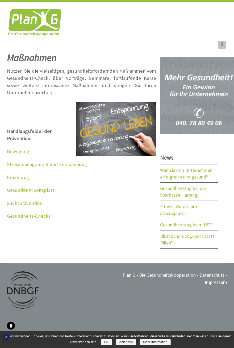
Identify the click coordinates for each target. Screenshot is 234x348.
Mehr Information (155, 342)
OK (106, 342)
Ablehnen (126, 342)
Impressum (216, 282)
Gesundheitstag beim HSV (186, 225)
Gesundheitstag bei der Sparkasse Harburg (183, 191)
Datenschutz (211, 275)
